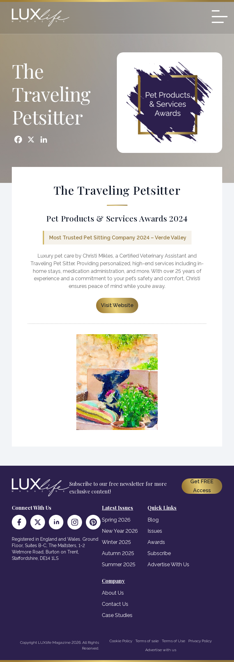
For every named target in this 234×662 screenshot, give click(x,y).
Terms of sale (147, 641)
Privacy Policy (200, 641)
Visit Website (117, 305)
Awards (156, 542)
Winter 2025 (116, 542)
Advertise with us (160, 650)
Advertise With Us (168, 564)
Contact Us (115, 604)
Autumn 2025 (118, 553)
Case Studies (117, 615)
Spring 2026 (116, 520)
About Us (113, 593)
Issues (154, 531)
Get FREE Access (202, 485)
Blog (153, 520)
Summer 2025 (118, 564)
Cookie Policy (120, 641)
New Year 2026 (120, 531)
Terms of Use (173, 641)
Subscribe (159, 553)
